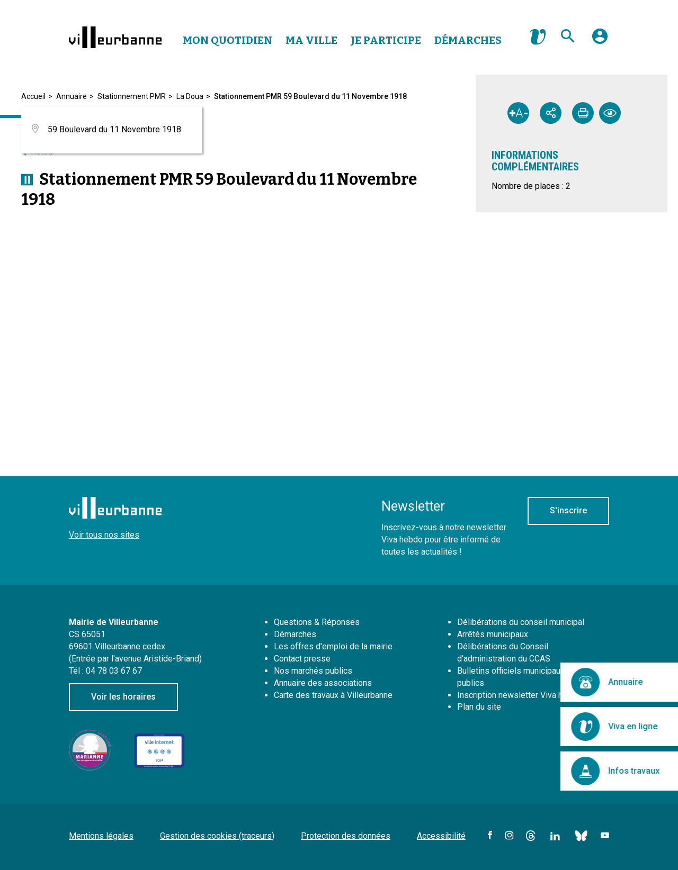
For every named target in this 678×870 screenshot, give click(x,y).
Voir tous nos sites (104, 535)
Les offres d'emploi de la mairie (333, 646)
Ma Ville (311, 40)
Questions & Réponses (317, 622)
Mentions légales (101, 836)
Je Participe (386, 40)
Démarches (468, 40)
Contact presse (302, 659)
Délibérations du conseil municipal (520, 622)
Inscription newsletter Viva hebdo (519, 695)
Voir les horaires (123, 697)
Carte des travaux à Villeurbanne (333, 695)
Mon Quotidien (227, 40)
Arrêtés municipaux (492, 634)
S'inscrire (568, 510)
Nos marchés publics (313, 671)
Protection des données (345, 836)
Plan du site (479, 707)
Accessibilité (441, 836)
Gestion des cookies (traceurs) (217, 836)
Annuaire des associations (323, 683)
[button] (600, 40)
